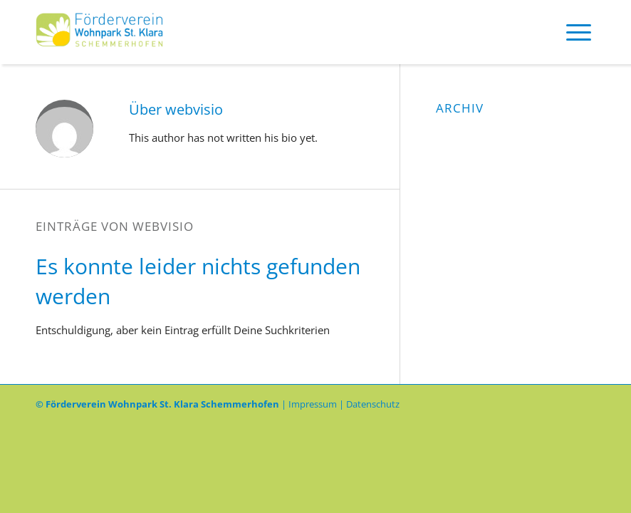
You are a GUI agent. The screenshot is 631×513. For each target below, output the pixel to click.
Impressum (312, 404)
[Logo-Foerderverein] (99, 32)
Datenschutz (373, 404)
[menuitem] (578, 32)
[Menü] (578, 32)
